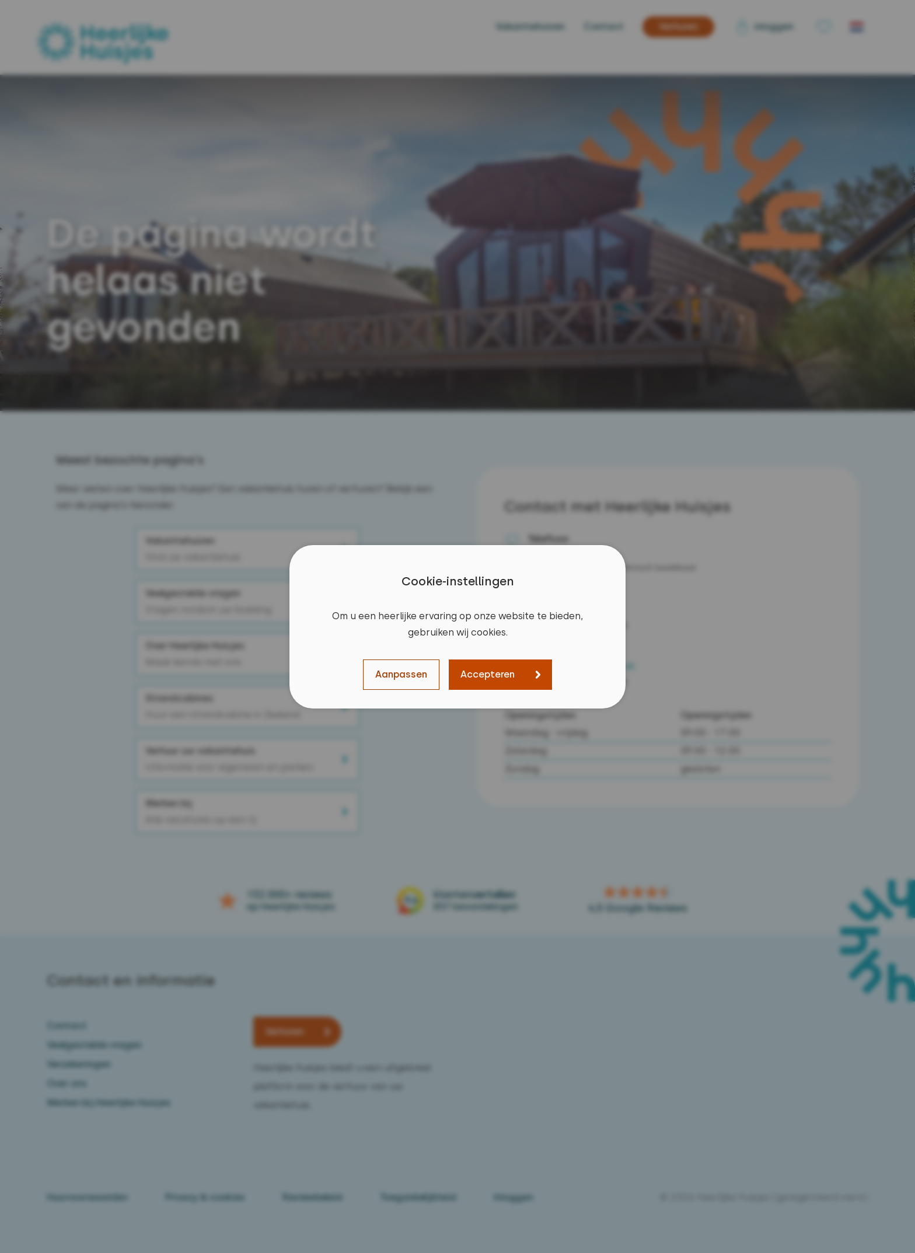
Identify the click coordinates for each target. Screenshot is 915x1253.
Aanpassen (401, 674)
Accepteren (487, 674)
